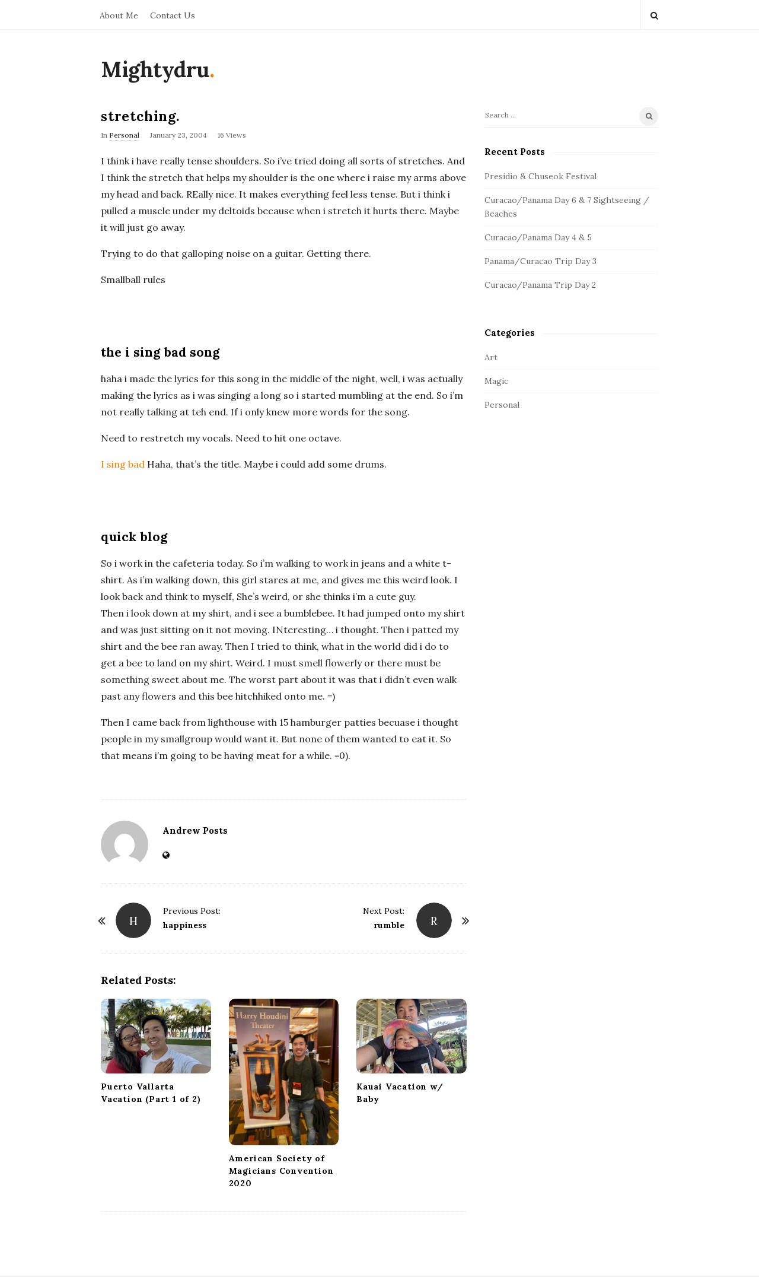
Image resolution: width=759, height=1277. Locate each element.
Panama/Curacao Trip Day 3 (540, 261)
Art (491, 357)
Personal (124, 135)
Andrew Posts (195, 830)
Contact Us (172, 15)
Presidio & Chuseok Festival (540, 176)
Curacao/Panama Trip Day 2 (540, 284)
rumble (389, 925)
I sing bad (123, 464)
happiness (184, 925)
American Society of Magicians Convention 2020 (281, 1171)
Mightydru (155, 69)
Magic (496, 381)
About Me (119, 15)
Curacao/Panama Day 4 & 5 (538, 237)
